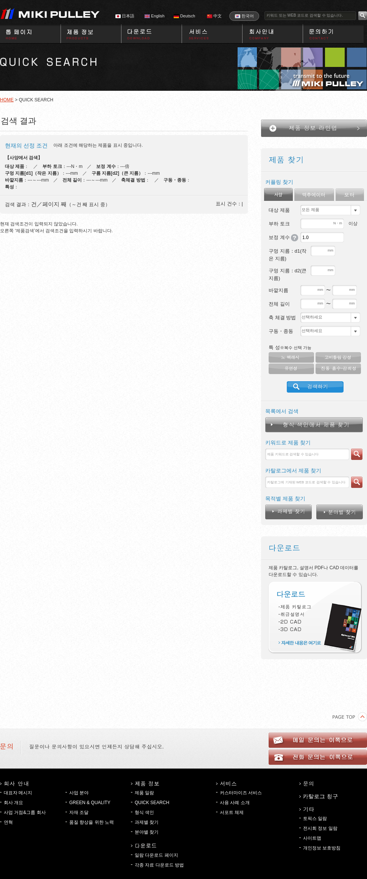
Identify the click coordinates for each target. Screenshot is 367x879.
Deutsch (184, 16)
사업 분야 (79, 792)
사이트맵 (312, 838)
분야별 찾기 (147, 832)
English (154, 16)
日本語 (124, 16)
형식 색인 (144, 812)
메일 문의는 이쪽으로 (318, 740)
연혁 (8, 822)
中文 (214, 16)
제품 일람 (144, 792)
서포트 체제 (232, 812)
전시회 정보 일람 (320, 828)
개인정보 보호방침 (322, 848)
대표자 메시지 (18, 792)
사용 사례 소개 (235, 802)
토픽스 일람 (315, 818)
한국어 (244, 16)
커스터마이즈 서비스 (241, 792)
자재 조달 (79, 812)
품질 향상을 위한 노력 (91, 822)
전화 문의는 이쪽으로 (318, 757)
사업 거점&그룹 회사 (25, 812)
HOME (7, 99)
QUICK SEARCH (152, 802)
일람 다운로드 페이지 (156, 855)
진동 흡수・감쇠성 (338, 368)
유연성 (291, 368)
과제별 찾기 (147, 822)
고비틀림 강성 (338, 357)
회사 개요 (13, 802)
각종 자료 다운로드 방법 (159, 865)
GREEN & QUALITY (89, 802)
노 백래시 (291, 357)
